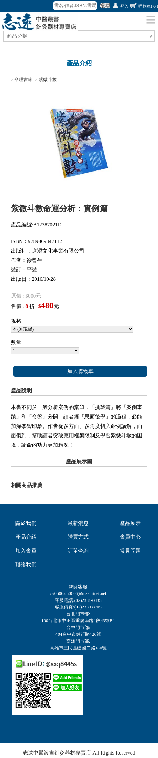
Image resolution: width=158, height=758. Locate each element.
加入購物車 (80, 371)
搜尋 (105, 5)
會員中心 (130, 537)
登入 (124, 6)
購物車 (148, 6)
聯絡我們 (25, 564)
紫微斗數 (48, 79)
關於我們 (25, 523)
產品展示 (130, 523)
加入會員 (25, 551)
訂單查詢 (78, 551)
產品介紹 (25, 537)
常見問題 (130, 551)
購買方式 (78, 537)
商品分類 (18, 36)
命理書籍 (23, 79)
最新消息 (78, 523)
